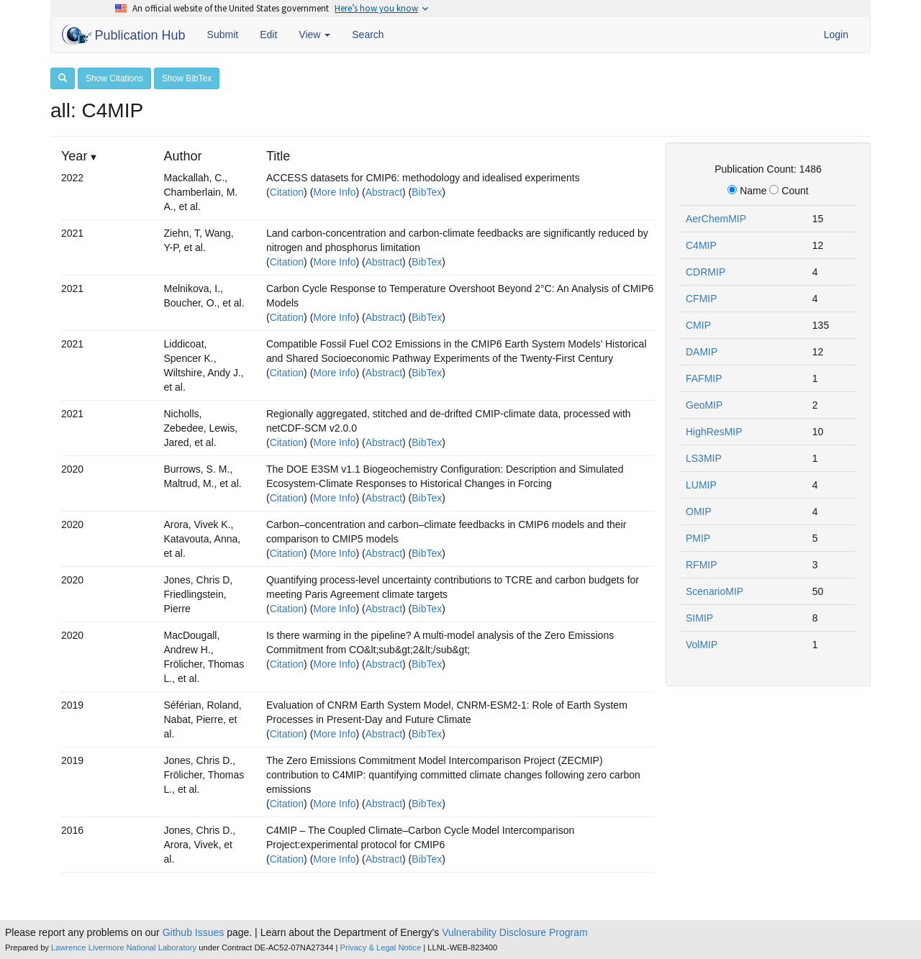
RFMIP (701, 565)
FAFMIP (704, 378)
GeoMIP (704, 405)
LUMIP (701, 485)
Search (368, 34)
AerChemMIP (716, 218)
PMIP (698, 538)
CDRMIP (705, 272)
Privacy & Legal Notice (381, 947)
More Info (334, 192)
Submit (223, 34)
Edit (268, 34)
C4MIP (701, 245)
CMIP (698, 325)
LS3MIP (704, 458)
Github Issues (193, 932)
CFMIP (701, 298)
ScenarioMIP (714, 591)
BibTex (427, 192)
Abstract (384, 192)
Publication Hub (124, 34)
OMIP (699, 511)
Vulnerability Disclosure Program (515, 932)
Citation (287, 192)
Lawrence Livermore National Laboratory (123, 947)
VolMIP (701, 644)
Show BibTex (187, 78)
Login (836, 34)
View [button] (314, 34)
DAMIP (701, 352)
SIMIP (699, 618)
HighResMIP (714, 431)
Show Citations (114, 78)
